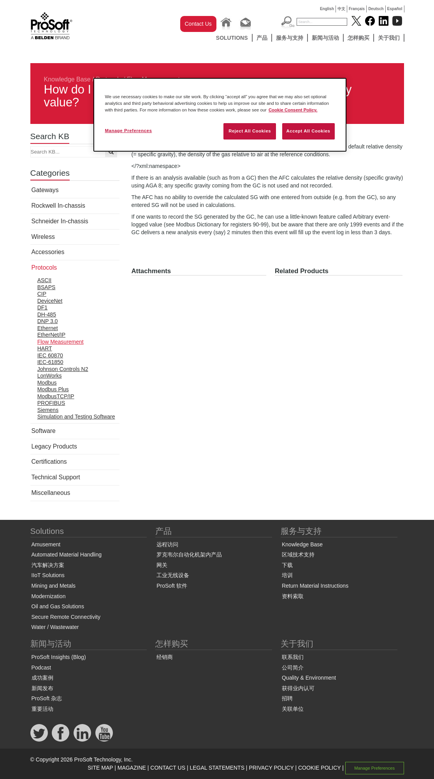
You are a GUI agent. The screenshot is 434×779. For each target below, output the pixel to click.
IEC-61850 (50, 362)
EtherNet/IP (51, 335)
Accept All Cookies (308, 131)
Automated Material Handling (67, 554)
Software (44, 430)
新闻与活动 (325, 38)
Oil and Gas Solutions (58, 606)
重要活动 (42, 709)
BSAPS (46, 287)
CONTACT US (167, 768)
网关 (161, 565)
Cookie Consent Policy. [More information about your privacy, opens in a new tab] (293, 110)
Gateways (45, 190)
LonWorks (49, 376)
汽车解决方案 (48, 565)
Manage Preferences (374, 768)
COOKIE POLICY (319, 768)
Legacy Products (54, 446)
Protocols (44, 267)
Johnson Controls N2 (62, 369)
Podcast (41, 667)
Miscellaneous (51, 492)
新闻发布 (42, 688)
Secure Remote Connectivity (66, 617)
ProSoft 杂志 (47, 698)
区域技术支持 (298, 554)
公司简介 (293, 667)
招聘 (287, 698)
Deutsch (375, 9)
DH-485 (46, 314)
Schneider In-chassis (60, 221)
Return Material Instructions (315, 586)
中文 (341, 9)
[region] (219, 115)
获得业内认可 (298, 688)
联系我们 (293, 657)
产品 (262, 38)
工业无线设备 (172, 575)
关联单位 (293, 709)
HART (44, 348)
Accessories (48, 252)
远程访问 (167, 544)
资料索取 (293, 596)
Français (357, 9)
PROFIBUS (51, 403)
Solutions (232, 38)
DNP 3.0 (47, 321)
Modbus (47, 383)
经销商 (164, 657)
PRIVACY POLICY (271, 768)
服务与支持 (289, 38)
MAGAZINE (132, 768)
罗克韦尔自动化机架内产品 (189, 554)
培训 (287, 575)
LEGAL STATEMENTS (217, 768)
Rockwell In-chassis (58, 205)
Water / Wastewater (55, 627)
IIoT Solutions (48, 575)
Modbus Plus (53, 389)
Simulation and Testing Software (76, 416)
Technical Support (56, 477)
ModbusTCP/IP (55, 396)
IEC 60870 (50, 355)
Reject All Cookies (249, 131)
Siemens (47, 410)
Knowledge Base (67, 79)
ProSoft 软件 (171, 586)
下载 (287, 565)
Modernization (49, 596)
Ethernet (47, 328)
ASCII (44, 280)
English (327, 9)
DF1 (42, 307)
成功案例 (42, 678)
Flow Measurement (60, 342)
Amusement (46, 544)
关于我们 (389, 38)
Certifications (49, 461)
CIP (41, 294)
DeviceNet (50, 301)
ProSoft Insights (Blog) (59, 657)
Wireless (43, 236)
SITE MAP (100, 768)
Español (394, 9)
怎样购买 (358, 38)
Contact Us (198, 24)
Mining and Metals (54, 586)
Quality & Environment (309, 678)
